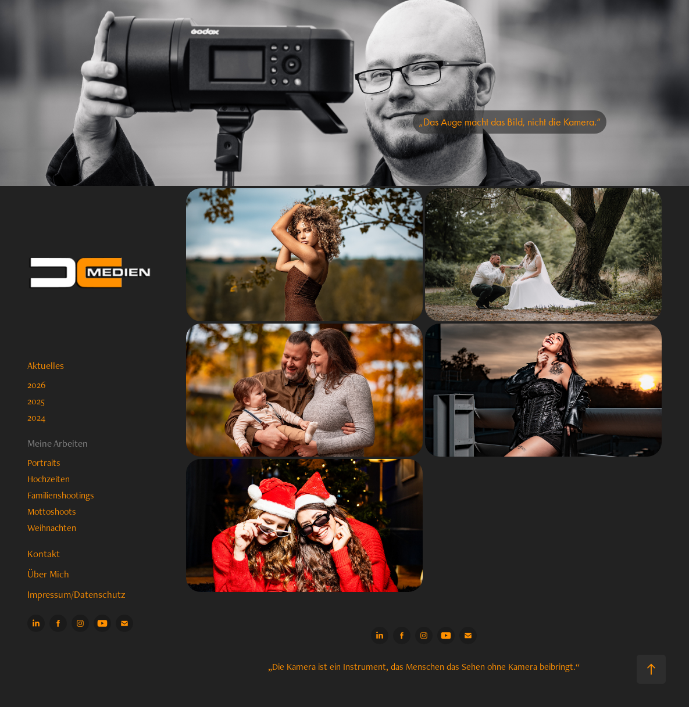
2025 (36, 401)
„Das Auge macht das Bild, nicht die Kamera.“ (510, 122)
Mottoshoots (51, 511)
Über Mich (48, 574)
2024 (36, 417)
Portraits (43, 463)
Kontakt (43, 553)
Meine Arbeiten (57, 443)
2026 (36, 385)
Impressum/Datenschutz (76, 594)
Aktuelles (45, 365)
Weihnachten (51, 528)
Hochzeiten (48, 479)
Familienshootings (60, 495)
